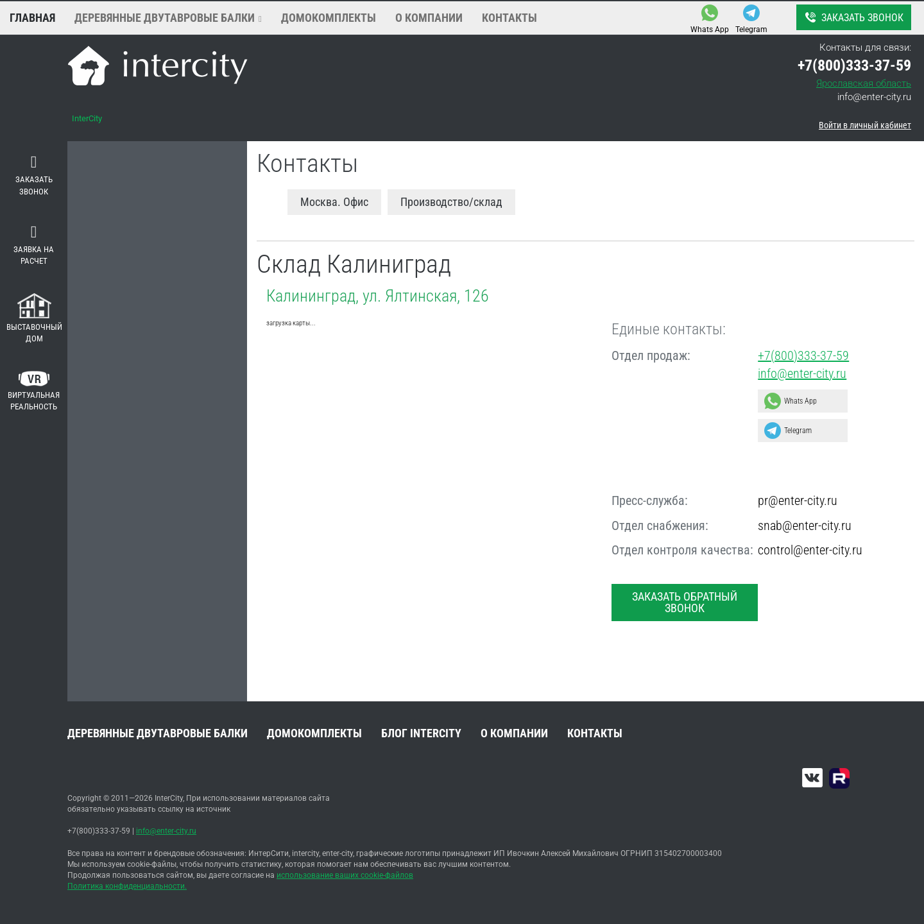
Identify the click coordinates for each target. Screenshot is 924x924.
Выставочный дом (34, 318)
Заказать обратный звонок (684, 602)
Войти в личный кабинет (865, 125)
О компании (429, 17)
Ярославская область (863, 83)
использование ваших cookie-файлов (345, 875)
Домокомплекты (328, 17)
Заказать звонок (853, 17)
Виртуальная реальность (34, 391)
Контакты (509, 17)
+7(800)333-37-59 (803, 355)
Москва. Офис (334, 202)
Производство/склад (451, 202)
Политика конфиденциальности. (127, 886)
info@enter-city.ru (874, 97)
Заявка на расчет (33, 245)
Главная (32, 17)
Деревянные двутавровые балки (164, 17)
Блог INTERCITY (421, 733)
